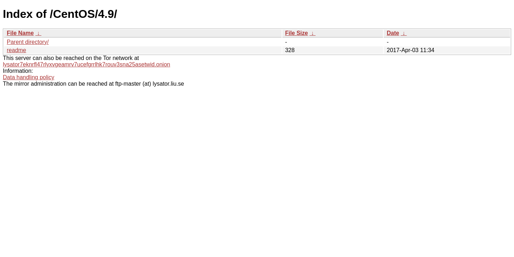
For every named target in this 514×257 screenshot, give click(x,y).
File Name (20, 33)
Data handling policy (28, 77)
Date (393, 33)
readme (16, 50)
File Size (296, 33)
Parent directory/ (28, 42)
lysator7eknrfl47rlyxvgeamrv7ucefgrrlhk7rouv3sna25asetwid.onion (86, 64)
